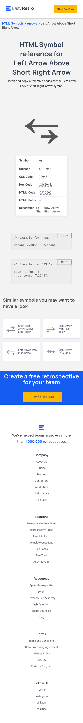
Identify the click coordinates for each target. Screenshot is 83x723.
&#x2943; (45, 184)
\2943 (43, 177)
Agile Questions (41, 607)
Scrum (41, 594)
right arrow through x (65, 354)
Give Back (41, 502)
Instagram (41, 699)
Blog (41, 620)
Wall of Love (41, 496)
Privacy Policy (41, 656)
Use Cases (41, 551)
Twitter (41, 692)
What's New (41, 490)
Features (41, 477)
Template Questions (41, 545)
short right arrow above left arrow (25, 331)
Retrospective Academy (41, 601)
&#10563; (45, 192)
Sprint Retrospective (41, 588)
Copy (64, 235)
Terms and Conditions (41, 643)
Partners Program (41, 669)
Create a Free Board (42, 400)
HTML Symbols (13, 23)
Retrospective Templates (41, 526)
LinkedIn (42, 705)
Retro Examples (41, 613)
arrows (32, 23)
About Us (41, 464)
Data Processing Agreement (41, 650)
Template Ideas (42, 539)
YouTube (41, 711)
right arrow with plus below (65, 331)
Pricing (42, 471)
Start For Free (65, 9)
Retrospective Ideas (41, 532)
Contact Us (41, 483)
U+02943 (45, 169)
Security (41, 662)
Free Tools (41, 558)
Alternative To (41, 564)
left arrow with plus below (27, 354)
